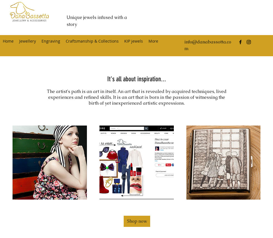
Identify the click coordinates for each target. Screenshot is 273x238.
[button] (137, 221)
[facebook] (240, 42)
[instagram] (249, 42)
